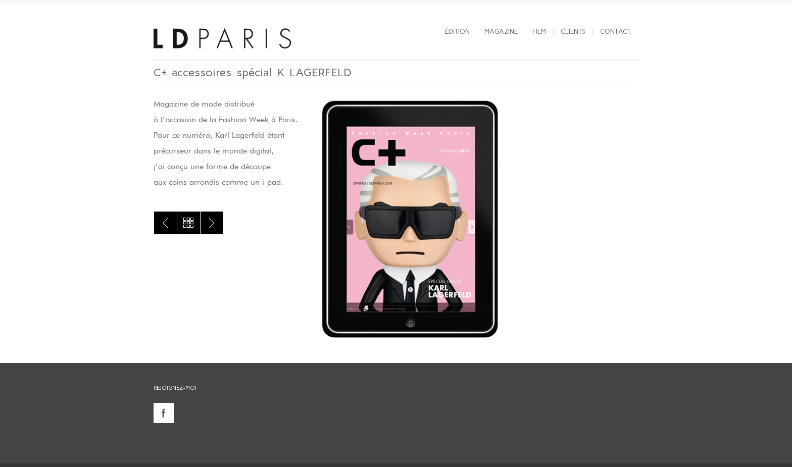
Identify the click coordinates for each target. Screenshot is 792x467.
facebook (164, 413)
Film (539, 31)
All (188, 223)
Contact (615, 31)
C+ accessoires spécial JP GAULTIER (212, 223)
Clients (573, 31)
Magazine (501, 31)
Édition (457, 31)
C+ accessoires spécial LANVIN (165, 223)
